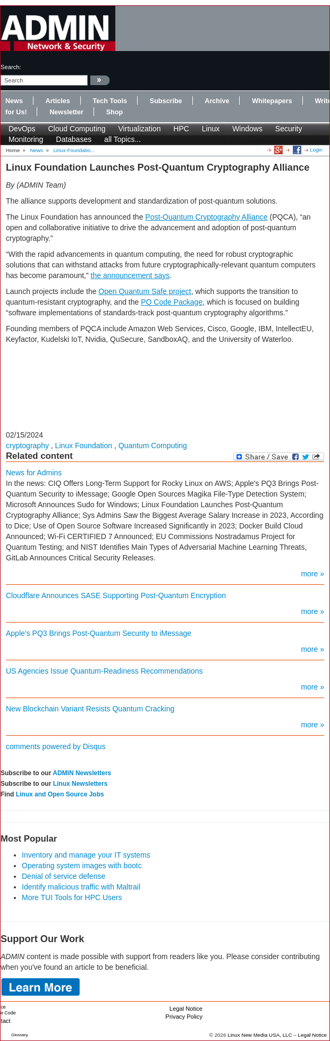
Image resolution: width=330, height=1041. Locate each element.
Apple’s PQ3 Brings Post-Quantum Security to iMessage (98, 633)
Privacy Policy (183, 1016)
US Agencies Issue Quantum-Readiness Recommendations (104, 671)
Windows (247, 128)
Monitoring (26, 139)
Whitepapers (272, 101)
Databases (73, 139)
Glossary (19, 1034)
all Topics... (122, 139)
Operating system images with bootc (82, 865)
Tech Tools (109, 101)
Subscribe (166, 101)
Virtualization (140, 128)
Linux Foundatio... (74, 150)
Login (316, 150)
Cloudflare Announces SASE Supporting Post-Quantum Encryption (116, 595)
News (14, 101)
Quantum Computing (153, 445)
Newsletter (66, 112)
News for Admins (34, 472)
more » (312, 573)
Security (288, 128)
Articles (58, 101)
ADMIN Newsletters (82, 773)
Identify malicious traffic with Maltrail (81, 887)
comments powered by (56, 746)
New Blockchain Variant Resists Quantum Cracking (90, 708)
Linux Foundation (83, 445)
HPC (181, 128)
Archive (217, 101)
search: (11, 67)
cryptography (27, 445)
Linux (210, 128)
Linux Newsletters (80, 783)
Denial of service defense (63, 876)
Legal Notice (186, 1008)
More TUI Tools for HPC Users (72, 897)
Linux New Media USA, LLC (259, 1035)
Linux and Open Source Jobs (60, 794)
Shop (114, 112)
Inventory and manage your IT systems (86, 855)
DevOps (22, 128)
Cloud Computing (76, 128)
